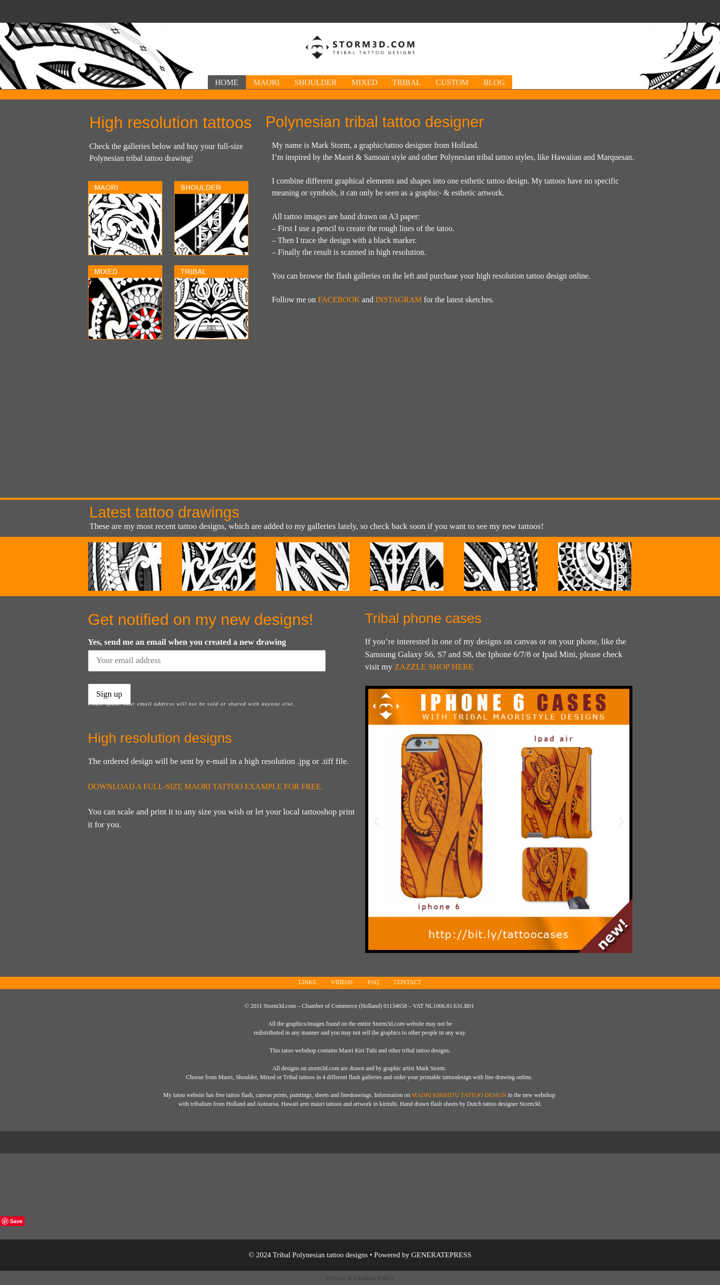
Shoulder (315, 82)
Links (307, 982)
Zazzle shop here (434, 666)
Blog (494, 82)
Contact (408, 982)
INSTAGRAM (398, 299)
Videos (342, 982)
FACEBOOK (339, 299)
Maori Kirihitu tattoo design (459, 1095)
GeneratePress (441, 1255)
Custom (452, 82)
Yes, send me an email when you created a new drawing (187, 642)
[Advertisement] (360, 10)
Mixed (364, 82)
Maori (266, 82)
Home (227, 82)
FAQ (373, 982)
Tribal (406, 82)
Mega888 (212, 1165)
